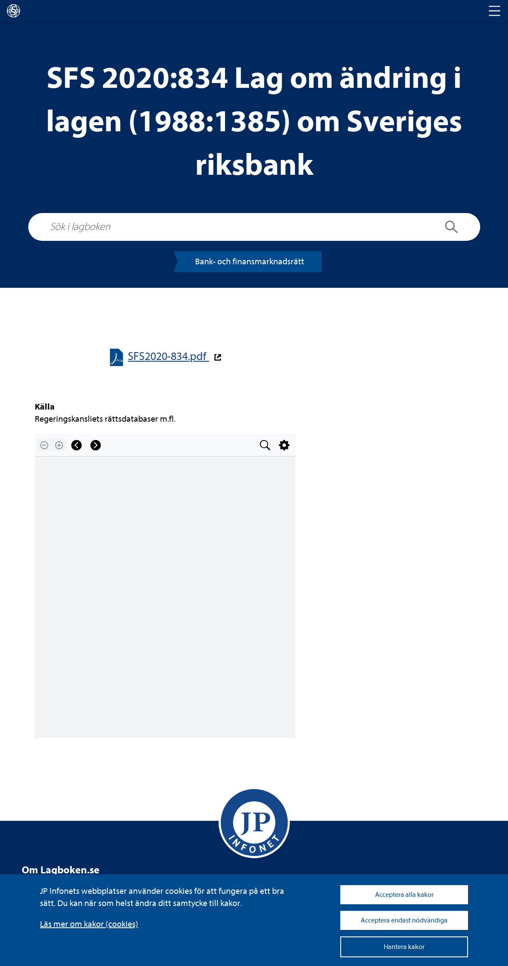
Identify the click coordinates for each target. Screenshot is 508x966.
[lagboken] (13, 11)
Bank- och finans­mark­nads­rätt (249, 261)
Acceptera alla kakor (404, 895)
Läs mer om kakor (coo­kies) (89, 924)
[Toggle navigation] (494, 11)
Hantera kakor (404, 947)
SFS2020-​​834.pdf (168, 356)
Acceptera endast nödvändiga (404, 920)
